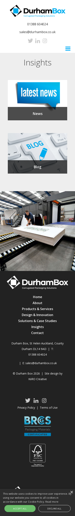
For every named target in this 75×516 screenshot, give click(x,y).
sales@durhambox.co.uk (37, 32)
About (37, 303)
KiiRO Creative (37, 379)
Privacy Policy (26, 407)
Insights (37, 327)
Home (37, 297)
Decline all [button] (54, 508)
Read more (52, 501)
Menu (68, 48)
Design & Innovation (37, 315)
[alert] (37, 502)
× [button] (71, 492)
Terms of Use (49, 407)
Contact (37, 333)
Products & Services (37, 309)
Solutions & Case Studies (37, 321)
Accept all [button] (20, 508)
